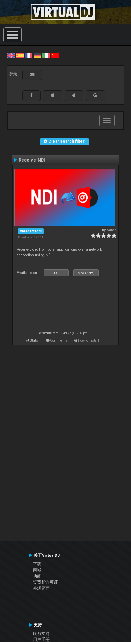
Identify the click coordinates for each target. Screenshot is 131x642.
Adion (112, 230)
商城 (37, 569)
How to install (88, 340)
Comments (58, 340)
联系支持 (41, 633)
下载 (37, 564)
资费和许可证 (45, 582)
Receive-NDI (32, 160)
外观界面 (41, 588)
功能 (37, 576)
